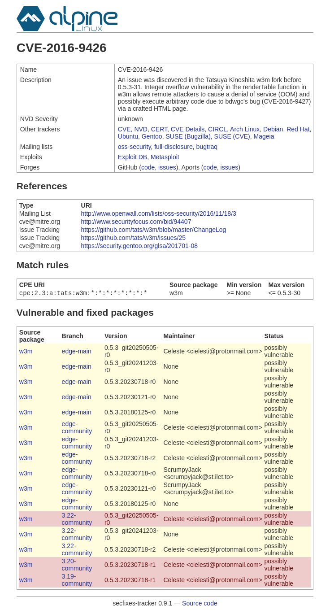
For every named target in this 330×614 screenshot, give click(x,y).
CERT (159, 129)
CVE (124, 129)
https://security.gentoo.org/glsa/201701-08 (139, 245)
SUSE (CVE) (232, 136)
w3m (26, 352)
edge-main (76, 352)
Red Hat (298, 129)
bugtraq (206, 146)
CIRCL (217, 129)
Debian (273, 129)
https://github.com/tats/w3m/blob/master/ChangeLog (153, 229)
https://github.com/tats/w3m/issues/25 (133, 237)
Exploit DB (132, 157)
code (148, 167)
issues (167, 167)
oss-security (134, 146)
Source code (199, 604)
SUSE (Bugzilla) (187, 136)
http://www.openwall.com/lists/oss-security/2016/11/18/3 (158, 213)
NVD (141, 129)
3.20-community (77, 565)
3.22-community (77, 520)
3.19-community (77, 581)
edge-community (77, 428)
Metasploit (165, 157)
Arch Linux (245, 129)
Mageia (264, 136)
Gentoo (152, 136)
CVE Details (187, 129)
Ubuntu (128, 136)
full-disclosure (173, 146)
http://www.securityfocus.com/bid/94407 (136, 221)
